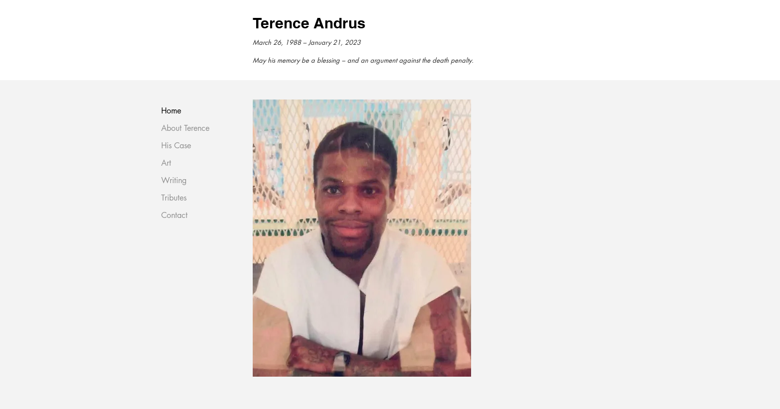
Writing (174, 180)
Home (171, 110)
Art (166, 163)
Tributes (174, 198)
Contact (174, 215)
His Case (176, 145)
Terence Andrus (309, 23)
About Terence (185, 128)
